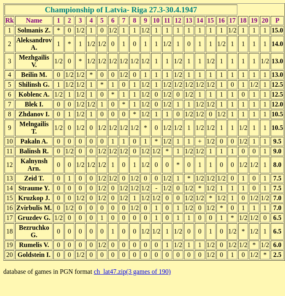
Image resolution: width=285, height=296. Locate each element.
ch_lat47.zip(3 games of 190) (132, 271)
